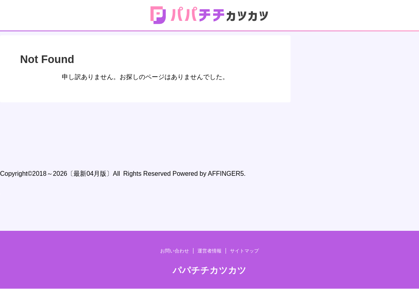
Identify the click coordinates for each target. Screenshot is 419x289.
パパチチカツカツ (209, 150)
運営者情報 (209, 130)
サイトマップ (244, 130)
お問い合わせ (174, 130)
